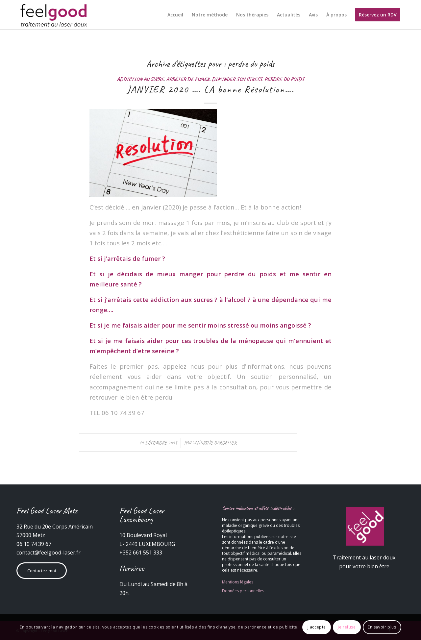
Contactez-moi (41, 571)
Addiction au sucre (140, 79)
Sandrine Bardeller (214, 443)
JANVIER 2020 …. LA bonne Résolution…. (210, 89)
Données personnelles (243, 591)
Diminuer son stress (237, 79)
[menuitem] (175, 14)
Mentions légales (237, 582)
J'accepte (317, 627)
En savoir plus (382, 627)
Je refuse (347, 627)
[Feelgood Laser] (54, 14)
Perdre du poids (284, 79)
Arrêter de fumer (188, 79)
